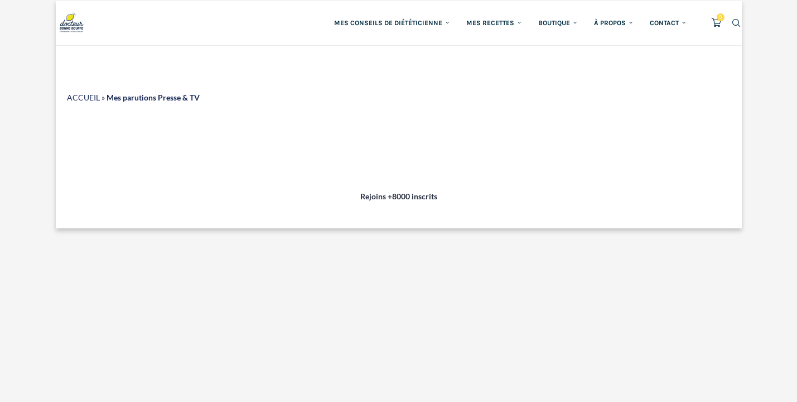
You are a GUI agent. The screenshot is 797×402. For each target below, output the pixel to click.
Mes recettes (490, 23)
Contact (664, 23)
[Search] (736, 23)
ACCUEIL (83, 97)
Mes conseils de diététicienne (388, 23)
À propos (610, 23)
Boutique (554, 23)
